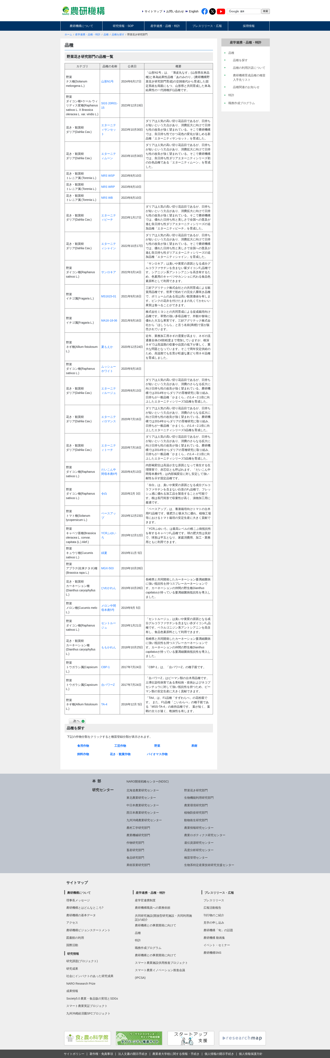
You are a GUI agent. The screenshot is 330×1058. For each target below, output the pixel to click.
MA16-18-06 (109, 320)
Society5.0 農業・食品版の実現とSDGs (92, 998)
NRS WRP (108, 186)
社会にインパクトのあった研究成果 (89, 976)
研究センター (103, 790)
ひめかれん (108, 588)
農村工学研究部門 (138, 827)
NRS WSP (108, 175)
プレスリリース (214, 900)
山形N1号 (107, 81)
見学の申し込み (214, 922)
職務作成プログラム (148, 947)
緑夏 (104, 553)
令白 (104, 493)
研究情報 (73, 953)
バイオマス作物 (157, 754)
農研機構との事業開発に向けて (155, 925)
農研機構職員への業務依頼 (152, 907)
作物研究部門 (135, 842)
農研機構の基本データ (81, 915)
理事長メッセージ (78, 900)
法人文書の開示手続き (133, 1053)
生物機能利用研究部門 (199, 797)
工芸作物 (120, 745)
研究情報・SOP (123, 26)
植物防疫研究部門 (196, 812)
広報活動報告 (212, 907)
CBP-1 (105, 667)
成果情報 (72, 991)
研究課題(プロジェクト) (82, 961)
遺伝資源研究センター (199, 842)
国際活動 (72, 945)
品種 (106, 34)
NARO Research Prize (80, 983)
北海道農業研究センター (142, 790)
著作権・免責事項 (101, 1053)
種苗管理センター (196, 857)
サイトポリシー (74, 1053)
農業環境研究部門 (196, 805)
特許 (138, 940)
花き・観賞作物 (120, 754)
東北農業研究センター (141, 797)
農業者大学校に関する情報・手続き (176, 1053)
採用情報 (249, 26)
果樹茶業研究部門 (138, 865)
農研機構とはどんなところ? (84, 907)
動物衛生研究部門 (196, 820)
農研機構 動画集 (214, 937)
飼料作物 (83, 754)
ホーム (68, 34)
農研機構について (81, 26)
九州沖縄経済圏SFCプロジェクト (88, 1013)
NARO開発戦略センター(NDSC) (147, 781)
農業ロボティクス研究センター (204, 835)
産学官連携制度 (145, 900)
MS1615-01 (108, 296)
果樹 (194, 745)
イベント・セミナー (217, 945)
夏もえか (107, 346)
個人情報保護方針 (250, 1053)
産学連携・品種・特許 (165, 26)
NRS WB (107, 197)
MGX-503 (107, 568)
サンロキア (108, 272)
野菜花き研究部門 (196, 790)
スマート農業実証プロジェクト (87, 1006)
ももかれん (108, 647)
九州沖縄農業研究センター (144, 820)
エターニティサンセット (108, 129)
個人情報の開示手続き (219, 1053)
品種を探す (118, 34)
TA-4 (104, 704)
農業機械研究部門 (138, 835)
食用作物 (83, 745)
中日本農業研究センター (142, 805)
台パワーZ (108, 684)
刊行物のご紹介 (214, 915)
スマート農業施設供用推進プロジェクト (161, 962)
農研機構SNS (212, 952)
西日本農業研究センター (142, 812)
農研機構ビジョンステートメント (88, 930)
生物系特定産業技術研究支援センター (209, 865)
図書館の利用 (75, 937)
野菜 (157, 745)
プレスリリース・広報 (207, 26)
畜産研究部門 (135, 850)
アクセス (72, 922)
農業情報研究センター (199, 827)
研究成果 (72, 968)
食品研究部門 (135, 857)
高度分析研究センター (199, 850)
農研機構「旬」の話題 (218, 930)
